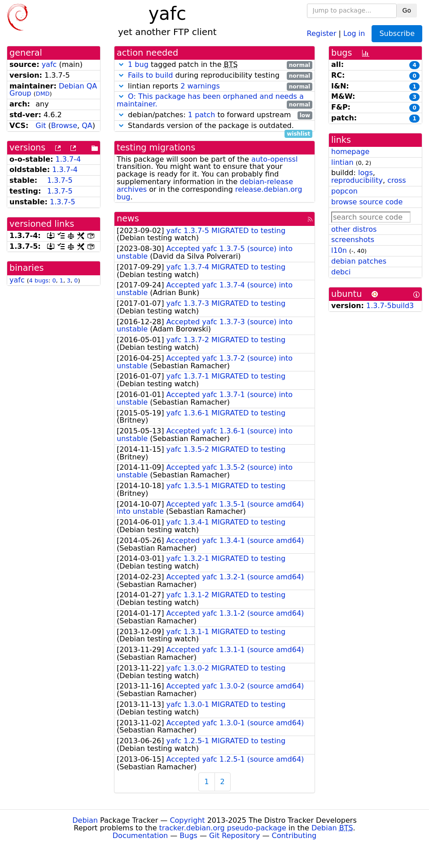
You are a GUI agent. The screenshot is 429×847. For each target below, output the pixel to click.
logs (365, 172)
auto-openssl (274, 159)
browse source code (367, 202)
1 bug (138, 64)
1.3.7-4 (68, 159)
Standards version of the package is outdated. (214, 126)
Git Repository (234, 835)
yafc (49, 64)
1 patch (201, 114)
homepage (350, 151)
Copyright (187, 820)
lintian (342, 162)
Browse (64, 125)
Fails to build (150, 75)
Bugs (188, 835)
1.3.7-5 (60, 180)
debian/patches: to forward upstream (214, 115)
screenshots (352, 239)
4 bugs (38, 280)
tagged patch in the (214, 65)
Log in (354, 33)
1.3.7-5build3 (390, 305)
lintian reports (214, 86)
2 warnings (200, 86)
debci (340, 272)
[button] (121, 64)
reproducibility (357, 180)
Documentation (140, 835)
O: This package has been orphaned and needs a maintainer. (210, 100)
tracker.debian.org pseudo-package (222, 828)
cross (396, 180)
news (128, 218)
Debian (85, 820)
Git (40, 125)
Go (407, 10)
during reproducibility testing (214, 75)
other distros (353, 229)
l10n (339, 250)
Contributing (294, 835)
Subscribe (397, 33)
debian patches (358, 261)
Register (322, 33)
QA (87, 125)
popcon (344, 191)
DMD (43, 93)
